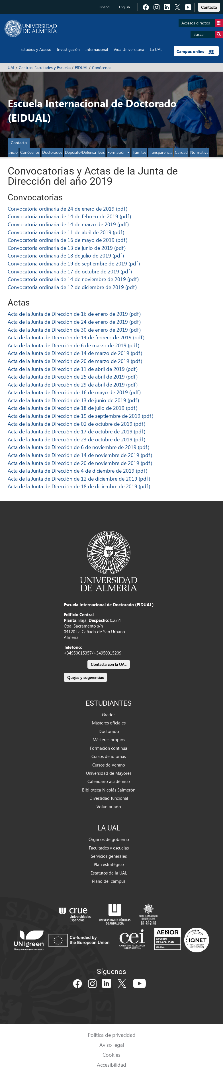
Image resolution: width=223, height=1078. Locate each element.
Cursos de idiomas (108, 756)
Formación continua (108, 748)
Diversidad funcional (108, 798)
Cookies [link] (111, 1054)
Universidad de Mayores (108, 773)
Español (104, 7)
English (124, 7)
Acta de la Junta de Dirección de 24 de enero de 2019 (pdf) (74, 321)
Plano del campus (108, 881)
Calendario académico (108, 781)
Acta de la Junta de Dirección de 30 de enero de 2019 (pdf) (74, 329)
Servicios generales (109, 856)
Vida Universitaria (129, 49)
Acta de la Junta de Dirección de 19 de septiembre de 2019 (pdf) (80, 415)
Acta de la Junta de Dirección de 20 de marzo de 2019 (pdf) (75, 360)
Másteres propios (109, 739)
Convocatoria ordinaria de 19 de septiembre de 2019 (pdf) (74, 263)
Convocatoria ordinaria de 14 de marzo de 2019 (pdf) (68, 224)
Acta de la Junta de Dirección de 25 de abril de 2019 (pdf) (73, 376)
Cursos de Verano (108, 765)
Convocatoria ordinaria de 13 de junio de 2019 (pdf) (67, 247)
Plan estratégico (109, 864)
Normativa (199, 152)
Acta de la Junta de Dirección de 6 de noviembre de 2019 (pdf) (78, 446)
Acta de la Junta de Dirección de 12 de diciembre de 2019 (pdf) (79, 478)
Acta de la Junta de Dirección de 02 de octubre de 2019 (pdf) (76, 423)
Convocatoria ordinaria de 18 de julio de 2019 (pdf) (66, 255)
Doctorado (109, 731)
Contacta (209, 7)
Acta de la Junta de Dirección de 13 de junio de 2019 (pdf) (73, 400)
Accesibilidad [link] (111, 1064)
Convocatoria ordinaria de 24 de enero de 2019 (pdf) (67, 208)
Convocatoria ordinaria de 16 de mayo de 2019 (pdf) (67, 239)
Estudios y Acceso (36, 49)
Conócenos (101, 67)
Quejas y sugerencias (85, 677)
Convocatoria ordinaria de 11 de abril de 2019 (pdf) (66, 232)
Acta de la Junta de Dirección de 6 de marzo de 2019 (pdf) (73, 345)
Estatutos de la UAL (109, 873)
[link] (209, 6)
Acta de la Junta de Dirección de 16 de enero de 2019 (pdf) (74, 313)
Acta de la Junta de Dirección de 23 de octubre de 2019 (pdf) (76, 439)
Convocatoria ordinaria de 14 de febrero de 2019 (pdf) (69, 216)
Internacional (96, 49)
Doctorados (52, 152)
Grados (108, 714)
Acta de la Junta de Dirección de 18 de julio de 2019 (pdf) (72, 407)
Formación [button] (118, 152)
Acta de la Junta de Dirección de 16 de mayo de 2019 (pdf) (74, 392)
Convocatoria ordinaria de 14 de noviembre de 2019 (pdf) (73, 279)
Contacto (19, 142)
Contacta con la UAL (108, 664)
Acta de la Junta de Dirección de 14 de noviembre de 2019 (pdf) (80, 454)
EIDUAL (81, 67)
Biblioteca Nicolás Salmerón (108, 790)
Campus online (195, 51)
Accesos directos (202, 23)
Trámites (139, 152)
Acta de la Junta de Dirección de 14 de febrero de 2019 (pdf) (76, 337)
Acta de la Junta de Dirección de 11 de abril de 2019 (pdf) (73, 368)
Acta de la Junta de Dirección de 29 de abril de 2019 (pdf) (73, 384)
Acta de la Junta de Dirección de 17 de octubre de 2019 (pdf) (76, 431)
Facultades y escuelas (109, 848)
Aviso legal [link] (111, 1044)
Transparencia (160, 152)
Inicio (13, 152)
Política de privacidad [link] (112, 1034)
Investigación (68, 49)
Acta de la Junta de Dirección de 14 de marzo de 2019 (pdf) (75, 352)
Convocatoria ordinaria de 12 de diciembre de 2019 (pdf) (72, 286)
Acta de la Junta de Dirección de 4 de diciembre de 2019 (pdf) (77, 470)
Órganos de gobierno (109, 839)
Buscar (208, 34)
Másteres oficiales (109, 723)
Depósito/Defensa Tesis (85, 152)
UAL (11, 67)
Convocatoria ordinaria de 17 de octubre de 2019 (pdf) (70, 271)
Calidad (181, 152)
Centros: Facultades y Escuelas (45, 67)
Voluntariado (109, 806)
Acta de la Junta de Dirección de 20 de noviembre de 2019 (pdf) (80, 462)
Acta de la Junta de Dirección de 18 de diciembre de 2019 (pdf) (79, 486)
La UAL (156, 49)
